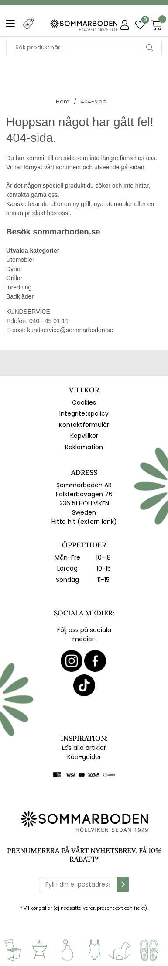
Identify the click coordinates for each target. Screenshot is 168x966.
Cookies (84, 402)
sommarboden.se (66, 231)
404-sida (93, 101)
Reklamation (84, 447)
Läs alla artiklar (84, 747)
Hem (62, 101)
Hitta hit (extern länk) (84, 521)
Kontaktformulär (84, 424)
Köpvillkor (84, 435)
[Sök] (84, 47)
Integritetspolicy (84, 413)
